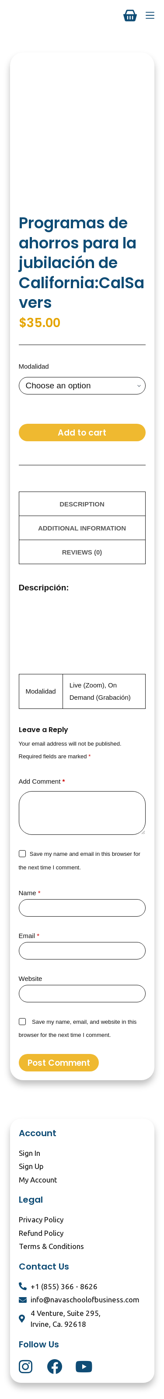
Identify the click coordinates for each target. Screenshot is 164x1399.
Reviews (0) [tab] (82, 552)
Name (30, 893)
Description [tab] (82, 504)
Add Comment (42, 781)
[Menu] (150, 15)
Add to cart (82, 433)
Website (30, 978)
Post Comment (59, 1063)
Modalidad (34, 366)
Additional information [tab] (82, 528)
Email (29, 935)
